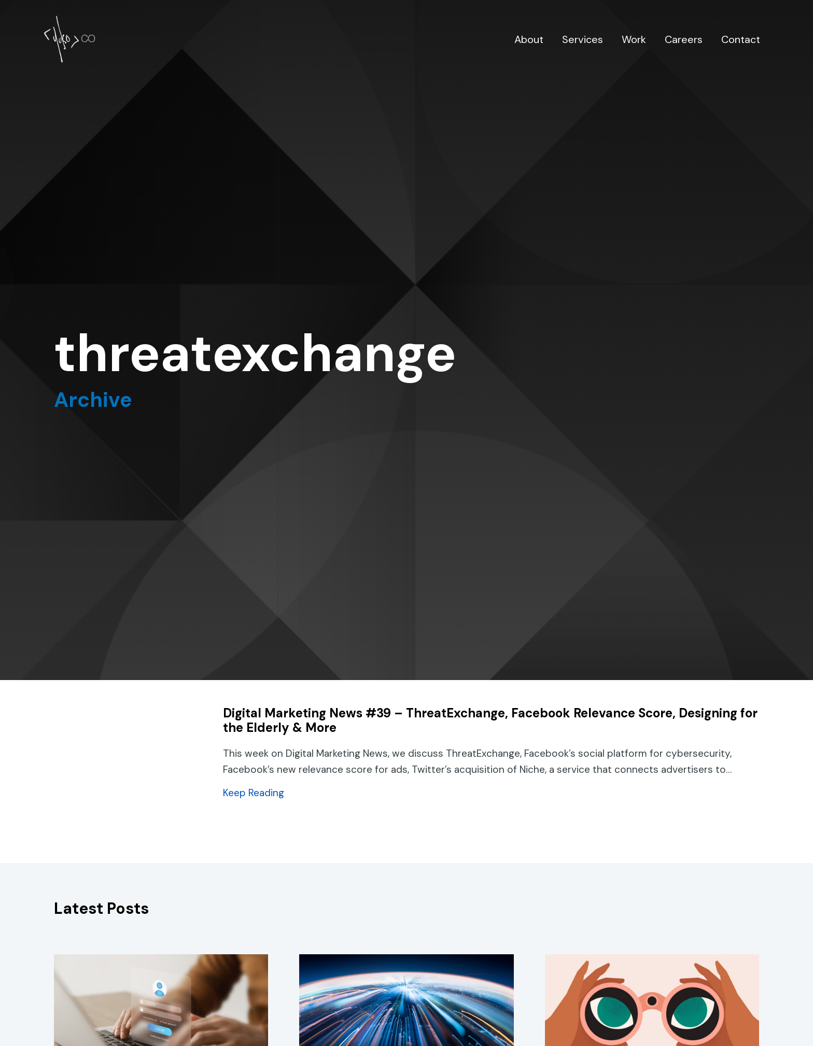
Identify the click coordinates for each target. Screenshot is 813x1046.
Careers (684, 39)
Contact (740, 39)
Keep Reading (253, 792)
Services (582, 39)
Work (634, 39)
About (528, 39)
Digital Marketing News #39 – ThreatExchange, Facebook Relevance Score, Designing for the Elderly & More (490, 720)
